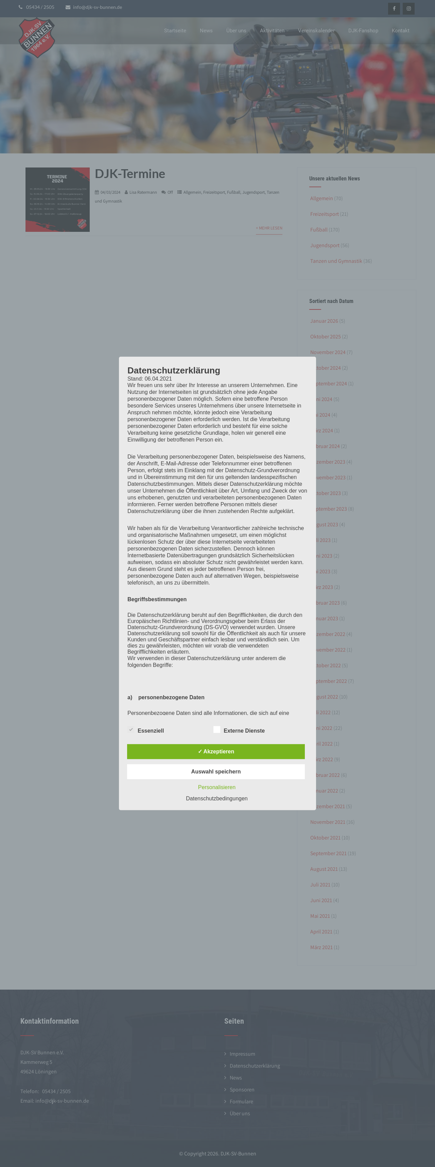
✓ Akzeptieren (216, 751)
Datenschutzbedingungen (216, 798)
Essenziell (145, 729)
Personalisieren (217, 787)
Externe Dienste (239, 729)
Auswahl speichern (216, 771)
